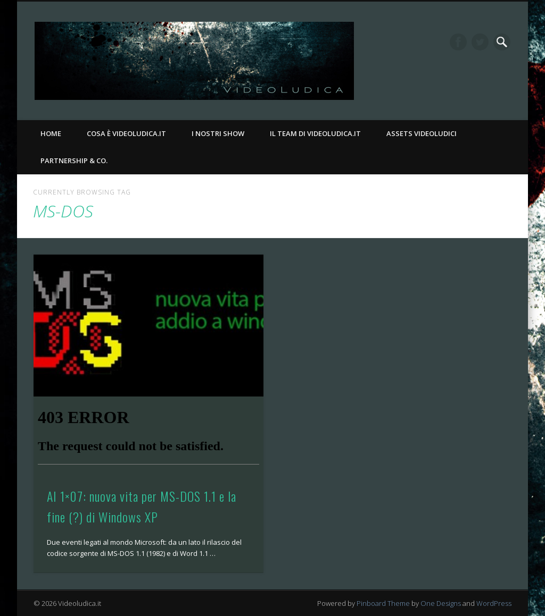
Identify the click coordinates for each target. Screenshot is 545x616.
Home (50, 133)
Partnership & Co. (74, 160)
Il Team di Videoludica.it (315, 133)
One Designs (440, 603)
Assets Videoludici (421, 133)
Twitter (480, 41)
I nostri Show (218, 133)
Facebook (458, 41)
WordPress (493, 603)
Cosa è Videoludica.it (126, 133)
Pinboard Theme (383, 603)
